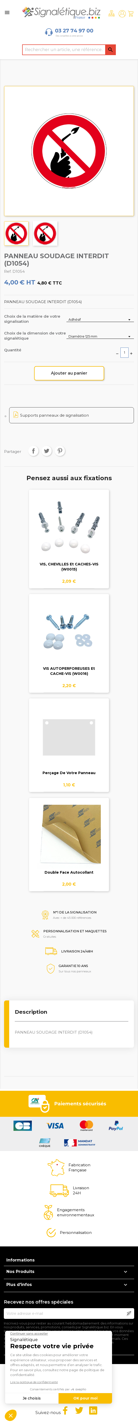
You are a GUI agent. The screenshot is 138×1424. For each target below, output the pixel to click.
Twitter (79, 1410)
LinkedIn (93, 1410)
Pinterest (60, 451)
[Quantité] (124, 353)
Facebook (65, 1410)
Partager (33, 451)
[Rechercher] (69, 49)
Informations (20, 1260)
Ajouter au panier (69, 373)
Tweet (47, 451)
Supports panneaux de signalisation (54, 415)
